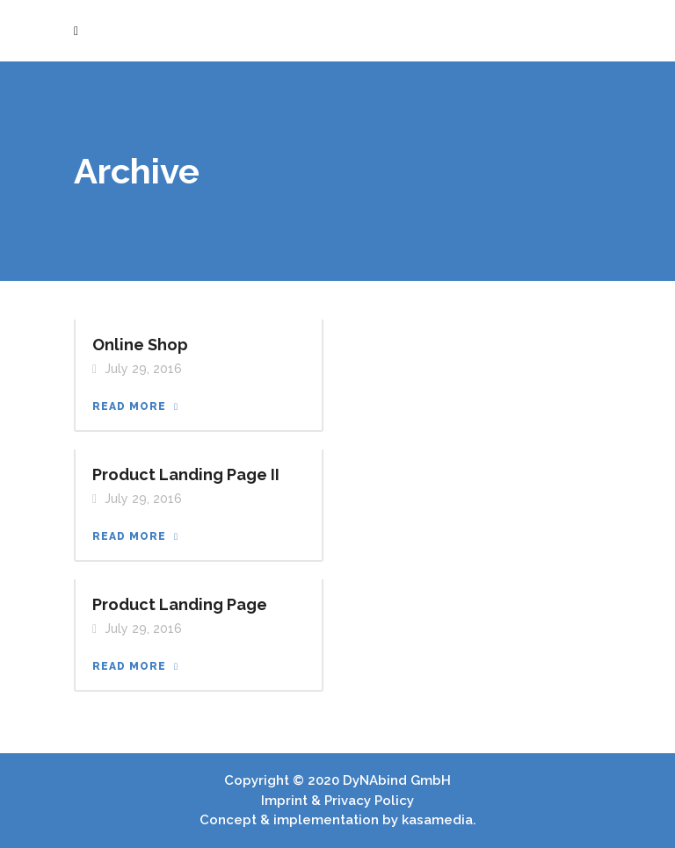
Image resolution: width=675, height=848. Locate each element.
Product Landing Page (179, 604)
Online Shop (140, 344)
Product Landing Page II (185, 474)
